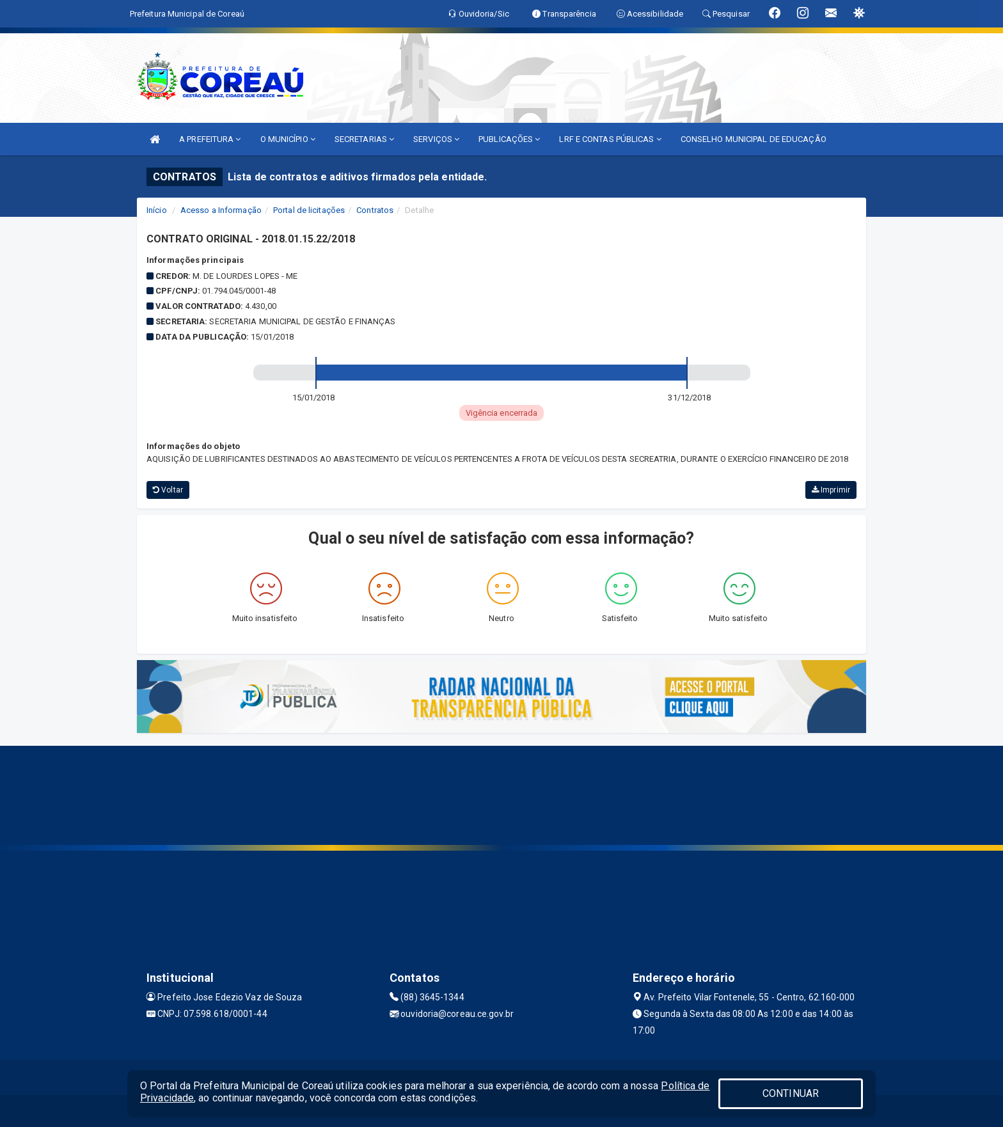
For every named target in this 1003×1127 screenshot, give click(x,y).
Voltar (168, 489)
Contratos (374, 210)
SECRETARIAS (364, 139)
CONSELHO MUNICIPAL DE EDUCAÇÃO (753, 139)
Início (156, 210)
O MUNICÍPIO (287, 139)
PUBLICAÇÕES (509, 139)
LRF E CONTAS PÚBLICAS (610, 139)
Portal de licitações (309, 210)
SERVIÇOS (436, 139)
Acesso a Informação (221, 210)
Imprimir (831, 489)
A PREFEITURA (210, 139)
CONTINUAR (790, 1093)
